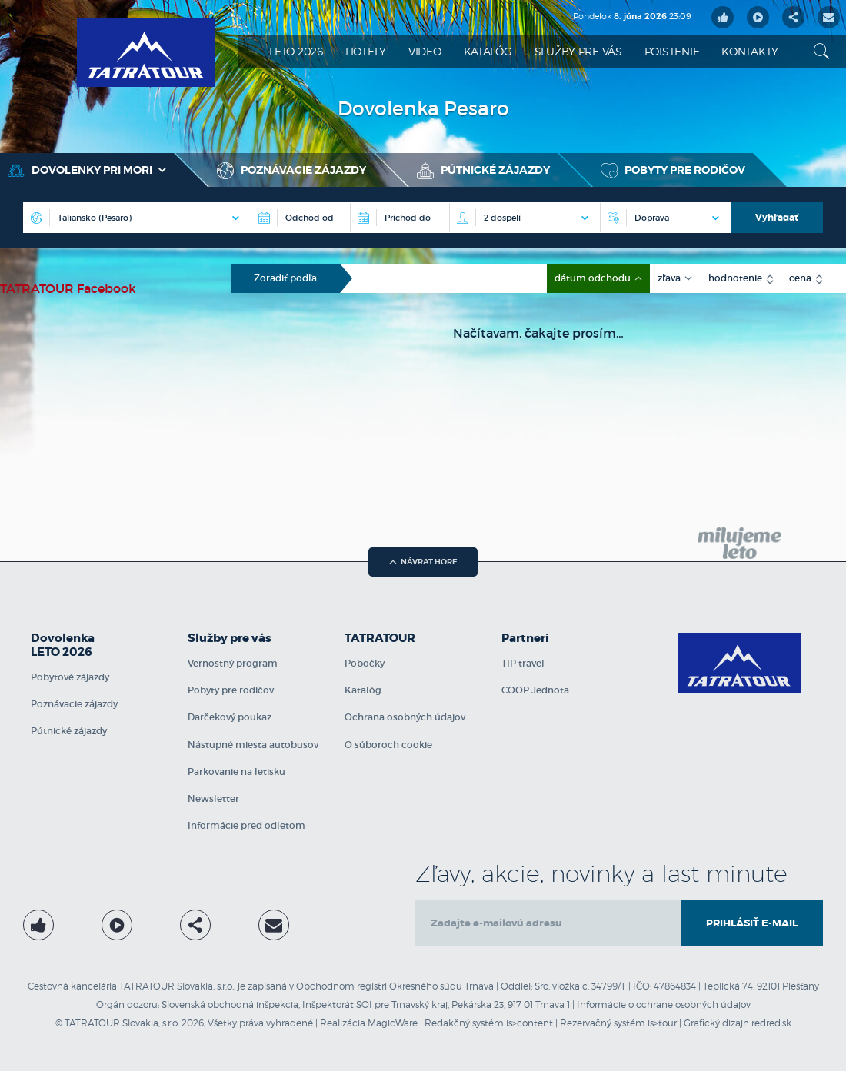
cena (801, 278)
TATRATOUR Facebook (68, 288)
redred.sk (771, 1023)
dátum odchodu (594, 278)
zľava (670, 278)
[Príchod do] (399, 217)
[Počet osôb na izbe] (524, 217)
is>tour (662, 1023)
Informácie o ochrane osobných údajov (664, 1004)
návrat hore (423, 562)
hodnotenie (736, 278)
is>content (529, 1023)
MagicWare (393, 1023)
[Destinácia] (137, 217)
